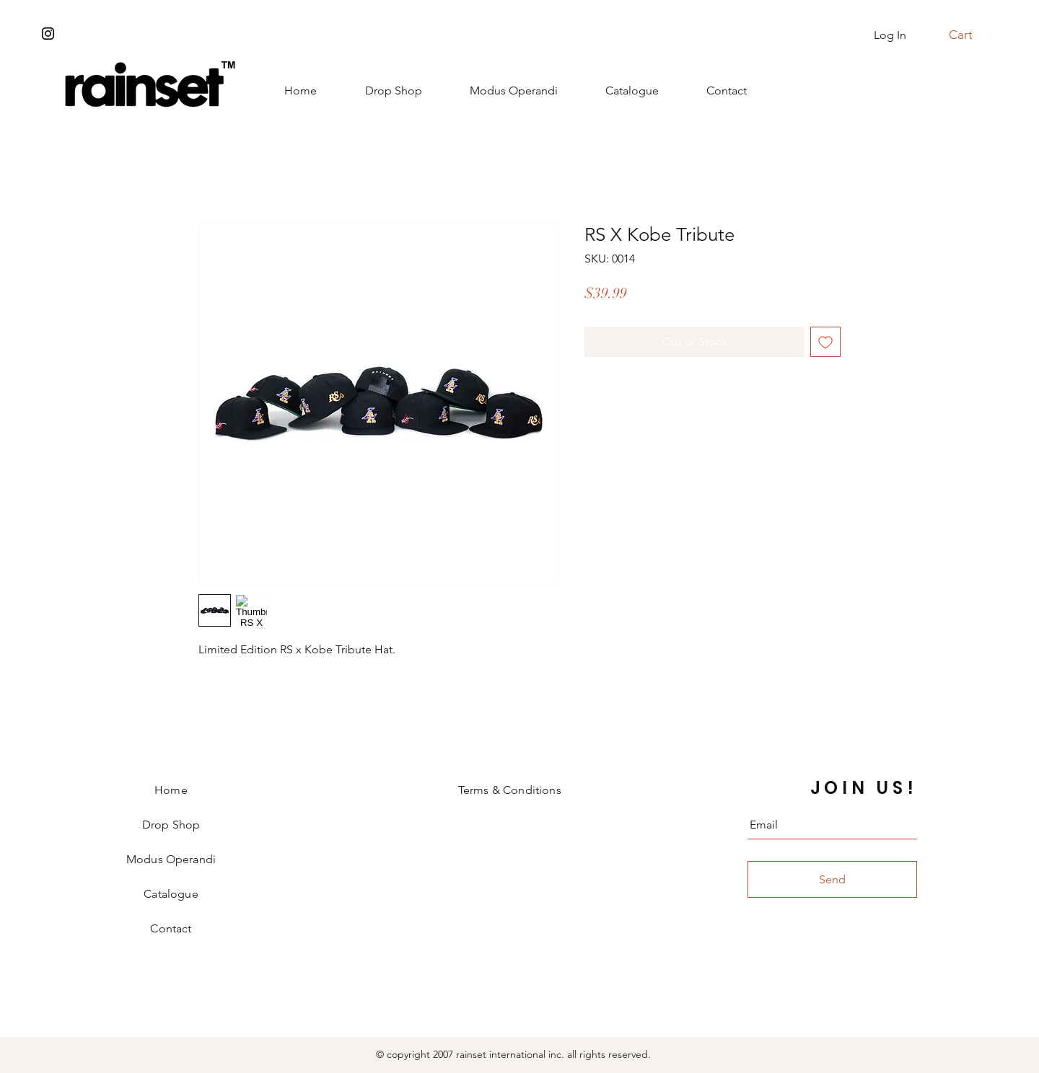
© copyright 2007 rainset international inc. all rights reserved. (513, 1054)
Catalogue (171, 894)
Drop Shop (171, 824)
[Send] (832, 879)
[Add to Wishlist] (825, 342)
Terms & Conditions (509, 790)
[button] (968, 34)
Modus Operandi (171, 859)
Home (171, 790)
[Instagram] (48, 33)
